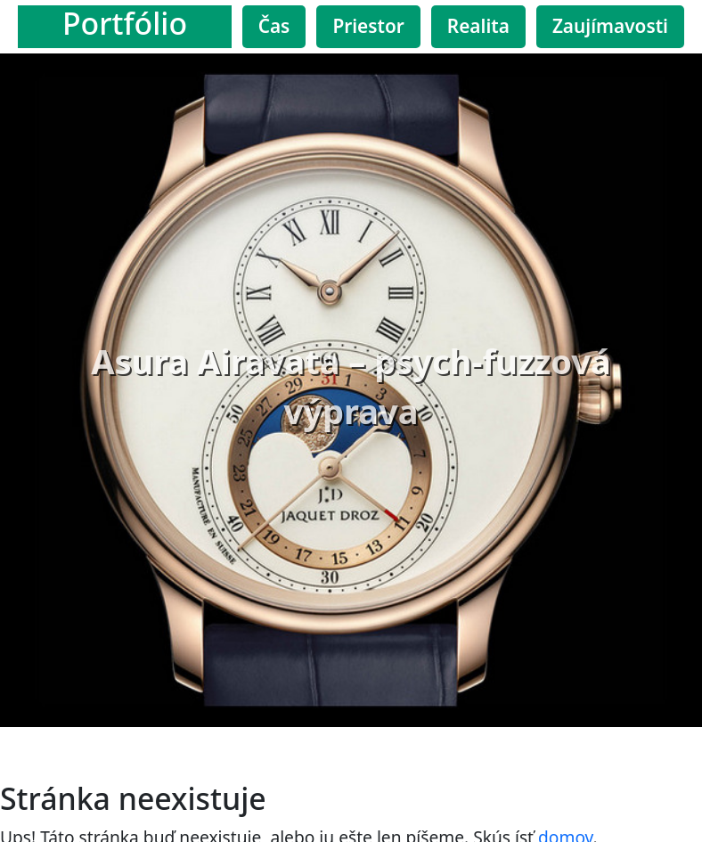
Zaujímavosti (610, 25)
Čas (274, 25)
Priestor (368, 25)
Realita (478, 25)
